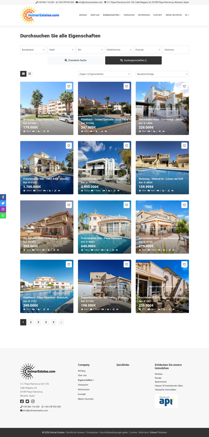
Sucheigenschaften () (133, 60)
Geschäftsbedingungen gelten (114, 432)
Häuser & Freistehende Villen (169, 386)
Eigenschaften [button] (111, 15)
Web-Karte (144, 432)
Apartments (161, 382)
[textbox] (33, 50)
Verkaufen (129, 15)
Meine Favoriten (174, 15)
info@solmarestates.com (89, 2)
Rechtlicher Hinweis (75, 432)
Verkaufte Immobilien (165, 389)
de (187, 15)
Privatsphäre (92, 432)
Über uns (95, 15)
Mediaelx (163, 432)
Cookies (133, 432)
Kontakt (158, 15)
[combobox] (33, 50)
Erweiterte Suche (75, 60)
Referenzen (144, 15)
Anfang (83, 15)
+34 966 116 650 (45, 2)
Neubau (158, 374)
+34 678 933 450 (65, 2)
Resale (158, 378)
